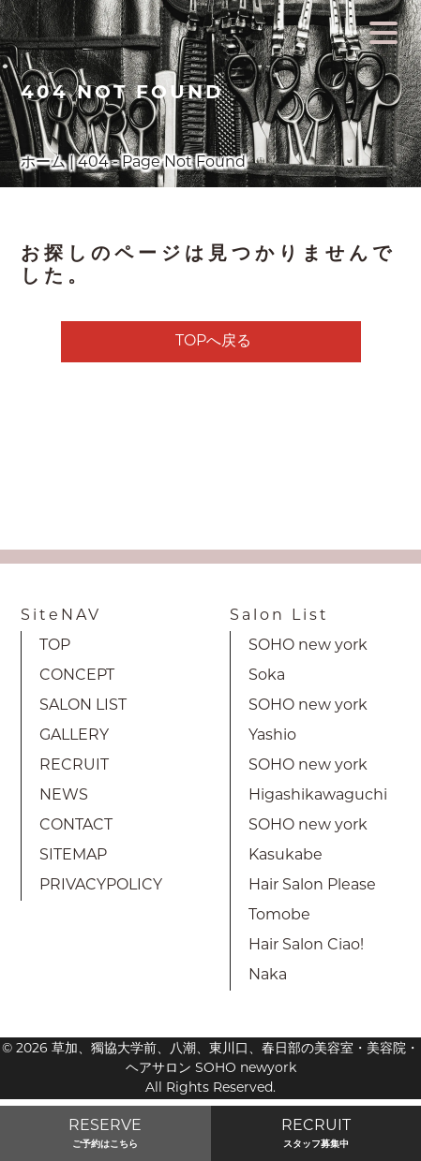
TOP (54, 646)
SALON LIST (83, 705)
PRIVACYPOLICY (100, 885)
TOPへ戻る (213, 341)
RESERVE (105, 1135)
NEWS (63, 795)
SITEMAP (73, 855)
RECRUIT (74, 765)
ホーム (43, 162)
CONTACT (76, 825)
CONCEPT (76, 676)
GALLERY (74, 735)
